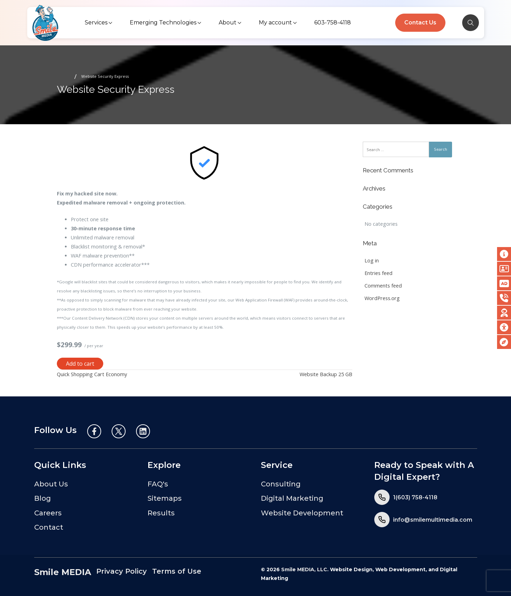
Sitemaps (165, 498)
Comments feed (383, 285)
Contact (48, 527)
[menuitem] (99, 22)
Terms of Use (176, 571)
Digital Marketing (292, 498)
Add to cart (80, 363)
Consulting (281, 484)
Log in (372, 260)
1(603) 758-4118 (415, 497)
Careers (48, 513)
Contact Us (420, 22)
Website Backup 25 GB (326, 374)
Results (161, 513)
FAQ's (158, 484)
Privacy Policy (121, 571)
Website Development (302, 513)
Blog (42, 498)
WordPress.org (382, 298)
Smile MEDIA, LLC (304, 569)
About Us (51, 484)
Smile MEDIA (62, 572)
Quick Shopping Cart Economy (92, 374)
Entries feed (378, 273)
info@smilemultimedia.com (432, 519)
